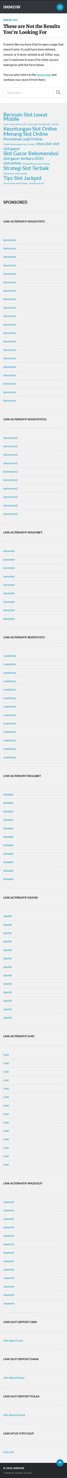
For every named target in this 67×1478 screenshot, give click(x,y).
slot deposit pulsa (14, 1414)
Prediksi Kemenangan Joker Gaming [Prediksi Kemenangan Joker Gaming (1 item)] (19, 144)
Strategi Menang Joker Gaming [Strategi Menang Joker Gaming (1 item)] (36, 164)
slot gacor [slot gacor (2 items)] (11, 148)
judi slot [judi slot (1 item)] (55, 124)
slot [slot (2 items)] (56, 143)
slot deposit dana (13, 1377)
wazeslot (8, 1201)
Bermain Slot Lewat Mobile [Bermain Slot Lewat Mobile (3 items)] (25, 116)
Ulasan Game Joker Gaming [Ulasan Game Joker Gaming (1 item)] (15, 183)
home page (44, 75)
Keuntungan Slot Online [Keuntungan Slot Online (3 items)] (30, 128)
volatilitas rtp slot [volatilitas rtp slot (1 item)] (36, 183)
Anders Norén (23, 1473)
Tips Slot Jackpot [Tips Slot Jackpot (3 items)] (22, 178)
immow (12, 7)
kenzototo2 (10, 437)
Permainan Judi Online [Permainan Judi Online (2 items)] (22, 139)
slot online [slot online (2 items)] (12, 163)
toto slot (8, 1452)
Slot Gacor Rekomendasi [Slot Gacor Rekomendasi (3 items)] (31, 153)
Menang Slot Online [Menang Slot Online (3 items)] (25, 134)
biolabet (8, 794)
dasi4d (7, 916)
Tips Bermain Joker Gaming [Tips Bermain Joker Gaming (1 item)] (15, 173)
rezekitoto (9, 655)
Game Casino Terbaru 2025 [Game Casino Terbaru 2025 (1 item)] (15, 124)
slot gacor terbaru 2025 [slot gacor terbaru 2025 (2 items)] (23, 158)
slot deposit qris (13, 1340)
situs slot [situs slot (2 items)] (43, 143)
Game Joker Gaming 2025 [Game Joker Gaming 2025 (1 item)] (39, 124)
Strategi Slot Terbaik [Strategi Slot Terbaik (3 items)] (26, 168)
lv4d (6, 1054)
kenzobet (9, 550)
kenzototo (9, 240)
